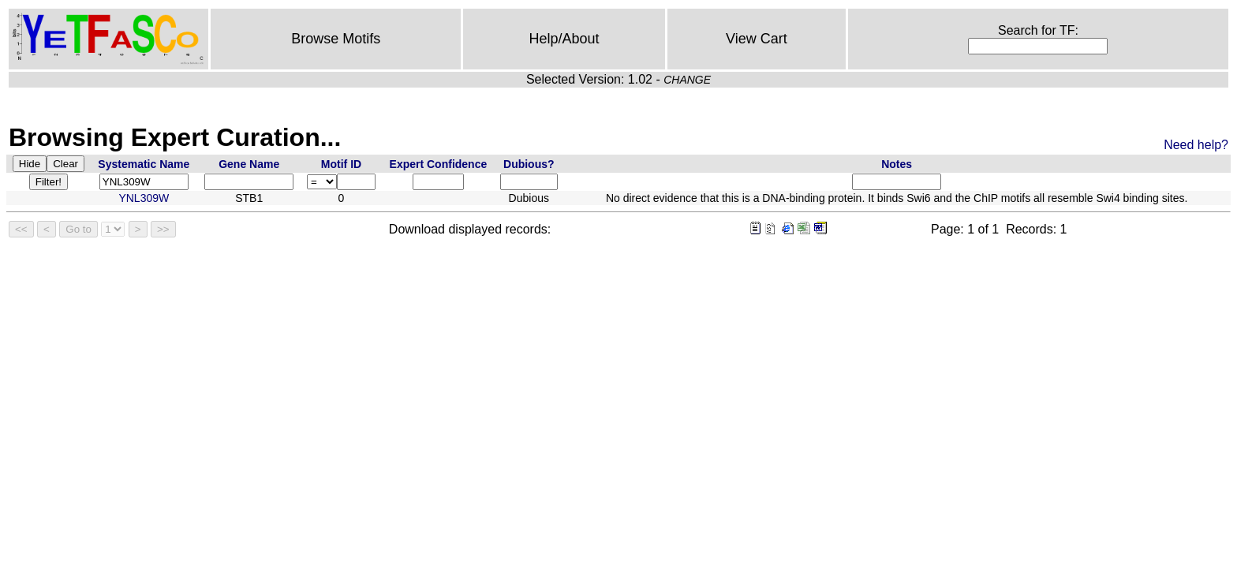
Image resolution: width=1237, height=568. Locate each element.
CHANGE (687, 79)
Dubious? (529, 164)
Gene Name (249, 164)
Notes (896, 164)
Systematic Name (143, 164)
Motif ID (341, 164)
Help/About (564, 39)
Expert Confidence (439, 164)
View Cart (756, 39)
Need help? (1196, 144)
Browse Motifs (335, 39)
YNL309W (143, 198)
